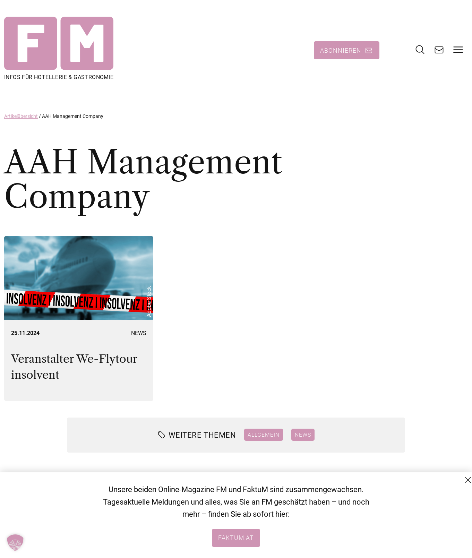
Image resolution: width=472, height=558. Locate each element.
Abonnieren (340, 50)
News (138, 333)
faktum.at (236, 537)
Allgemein (264, 434)
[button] (15, 542)
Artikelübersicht (21, 116)
